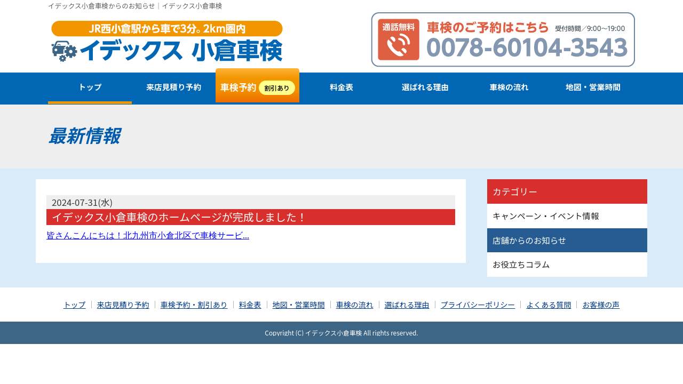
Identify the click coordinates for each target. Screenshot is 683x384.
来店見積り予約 (173, 86)
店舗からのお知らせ (529, 240)
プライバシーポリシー (478, 304)
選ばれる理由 (425, 86)
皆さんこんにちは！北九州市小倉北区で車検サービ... (147, 235)
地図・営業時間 (593, 86)
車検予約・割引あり (194, 304)
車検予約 (257, 87)
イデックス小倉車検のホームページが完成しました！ (179, 217)
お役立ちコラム (521, 264)
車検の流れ (509, 86)
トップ (90, 86)
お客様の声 (601, 304)
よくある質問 (548, 304)
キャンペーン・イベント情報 (546, 215)
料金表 (341, 86)
